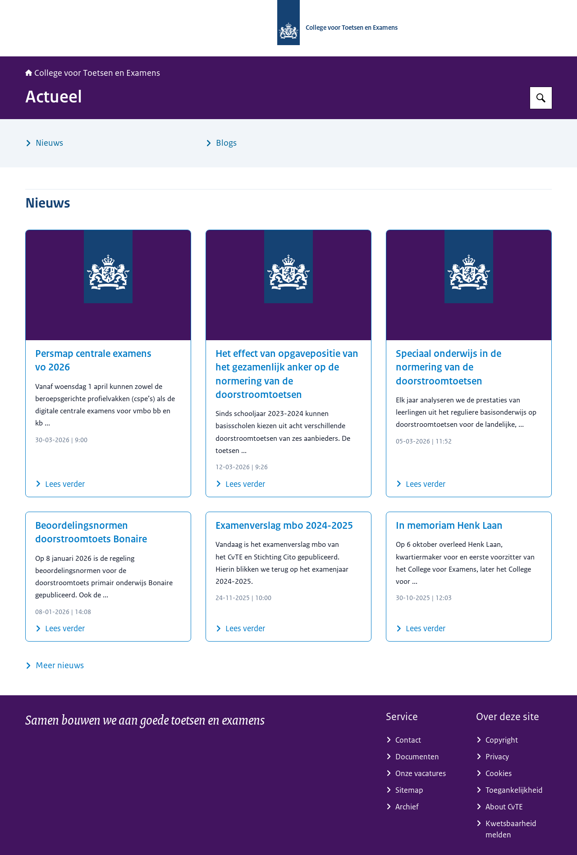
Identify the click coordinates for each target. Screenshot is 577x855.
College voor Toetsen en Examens (92, 73)
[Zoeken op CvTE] (541, 98)
